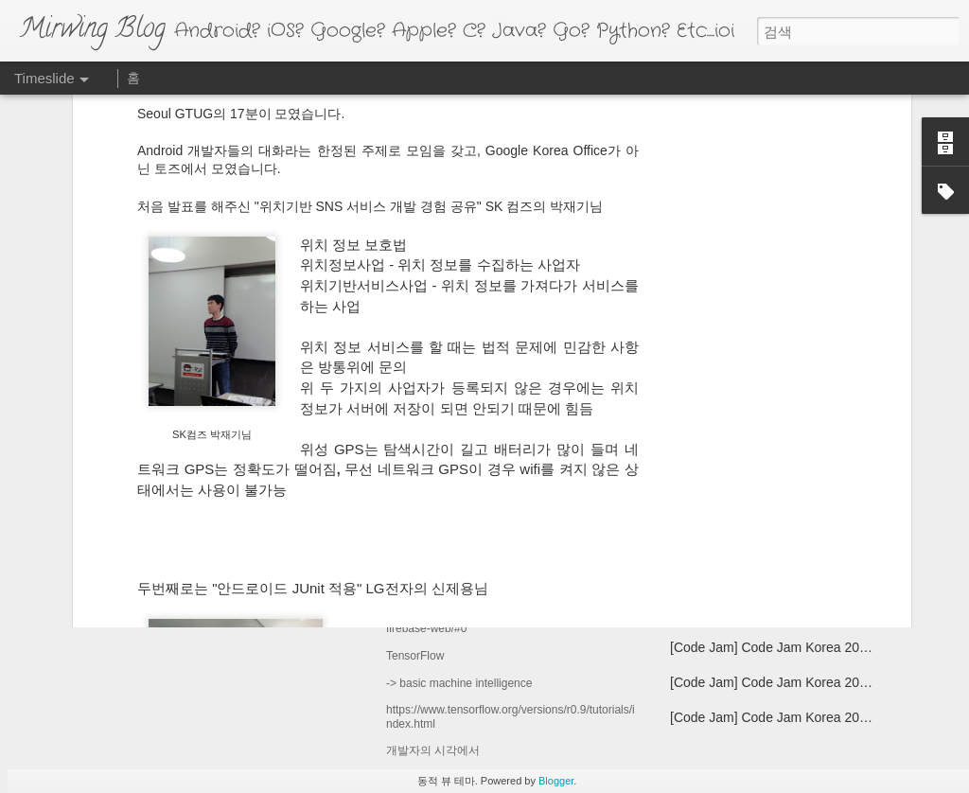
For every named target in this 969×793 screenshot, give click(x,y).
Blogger (555, 780)
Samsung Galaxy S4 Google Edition (775, 442)
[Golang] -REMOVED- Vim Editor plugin (786, 476)
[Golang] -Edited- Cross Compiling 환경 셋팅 (800, 542)
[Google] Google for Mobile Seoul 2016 (533, 484)
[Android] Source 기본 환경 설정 (764, 577)
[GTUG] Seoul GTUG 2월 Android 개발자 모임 (806, 612)
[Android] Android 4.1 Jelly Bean (764, 509)
